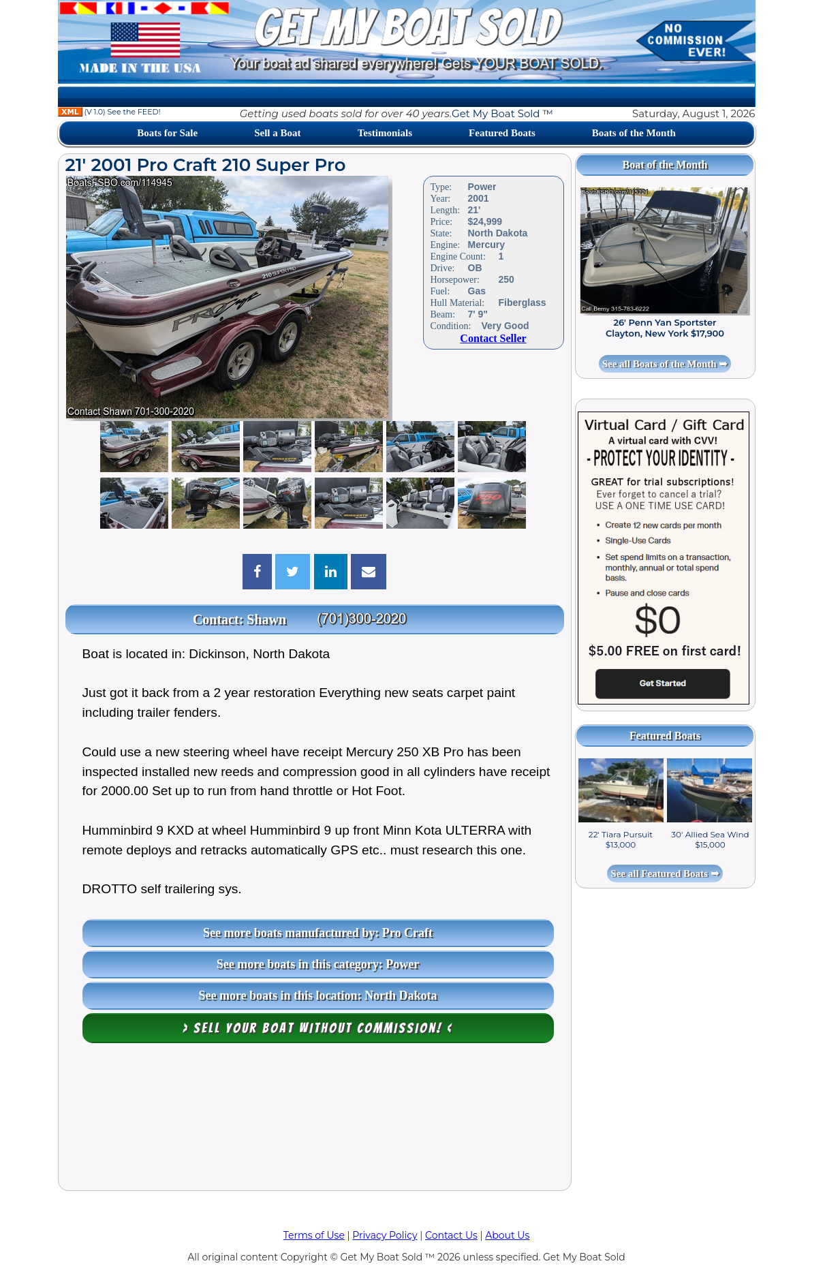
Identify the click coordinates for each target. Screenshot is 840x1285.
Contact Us (451, 1235)
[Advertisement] (314, 1120)
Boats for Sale (167, 132)
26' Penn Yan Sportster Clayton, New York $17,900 (665, 328)
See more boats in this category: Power (318, 964)
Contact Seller (493, 338)
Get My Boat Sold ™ (502, 113)
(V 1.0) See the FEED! (109, 112)
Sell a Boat (277, 132)
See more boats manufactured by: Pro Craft (318, 933)
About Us (507, 1235)
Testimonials (385, 132)
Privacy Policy (384, 1235)
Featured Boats (502, 132)
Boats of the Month (634, 132)
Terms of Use (314, 1235)
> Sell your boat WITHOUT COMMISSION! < (318, 1028)
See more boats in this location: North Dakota (317, 995)
